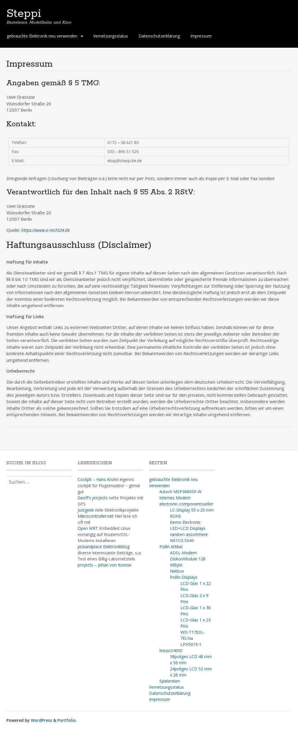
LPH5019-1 (190, 644)
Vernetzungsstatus (110, 36)
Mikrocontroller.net (95, 516)
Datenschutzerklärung (159, 36)
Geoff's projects (93, 498)
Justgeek (86, 510)
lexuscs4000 (170, 650)
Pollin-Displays (183, 577)
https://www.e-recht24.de (45, 230)
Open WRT (88, 528)
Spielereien (169, 681)
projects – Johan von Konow (104, 565)
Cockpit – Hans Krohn (98, 479)
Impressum (201, 36)
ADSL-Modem (183, 552)
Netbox (177, 571)
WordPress (41, 720)
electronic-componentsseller (186, 504)
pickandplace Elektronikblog (104, 546)
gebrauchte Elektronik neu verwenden (42, 36)
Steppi (23, 13)
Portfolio (66, 720)
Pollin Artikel (170, 546)
